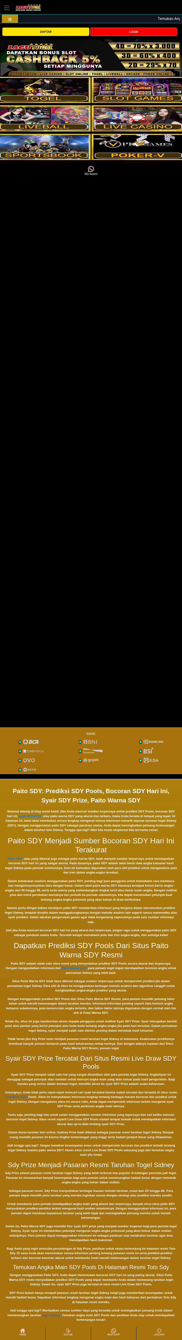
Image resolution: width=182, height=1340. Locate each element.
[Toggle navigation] (6, 8)
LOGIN (133, 32)
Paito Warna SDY (74, 968)
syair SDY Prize (30, 816)
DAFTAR (45, 32)
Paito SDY (15, 858)
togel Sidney (51, 1315)
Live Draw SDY (16, 1097)
